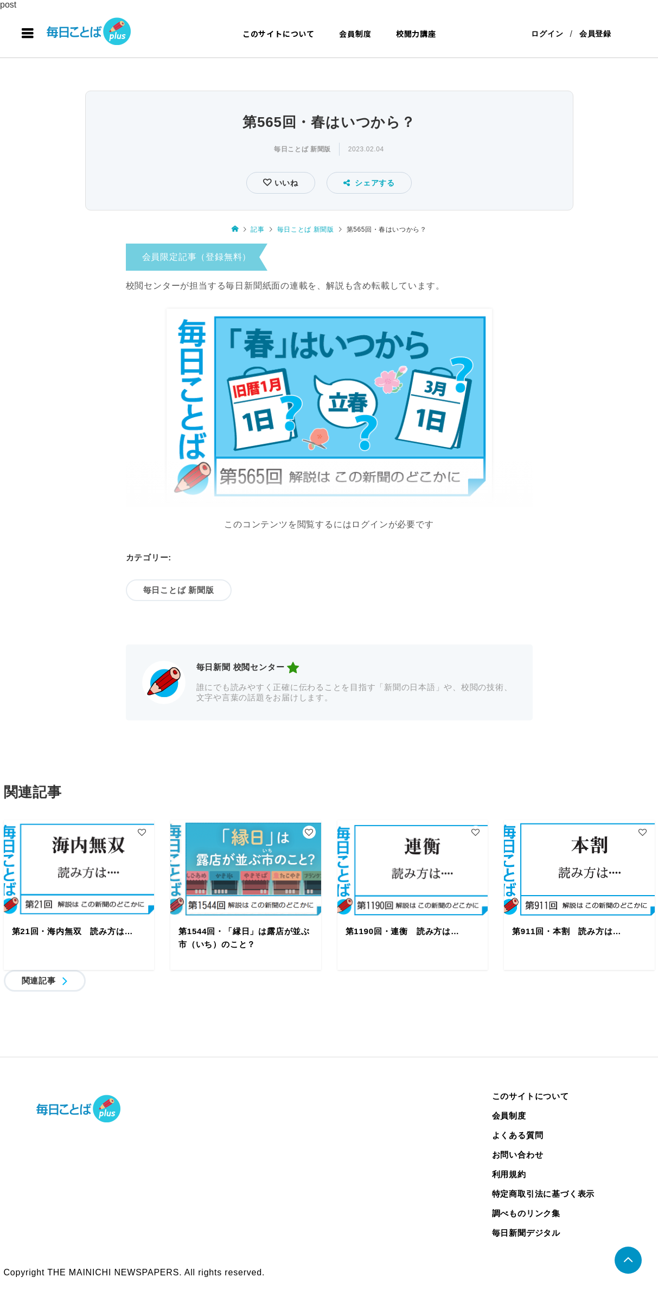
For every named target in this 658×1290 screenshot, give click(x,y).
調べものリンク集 (526, 1213)
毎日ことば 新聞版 (302, 149)
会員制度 (355, 33)
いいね (285, 182)
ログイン (547, 33)
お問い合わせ (518, 1154)
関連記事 (39, 980)
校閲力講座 (416, 33)
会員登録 (595, 33)
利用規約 (509, 1174)
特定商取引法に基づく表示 (543, 1193)
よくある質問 (518, 1135)
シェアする (369, 182)
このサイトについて (278, 33)
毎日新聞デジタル (526, 1232)
